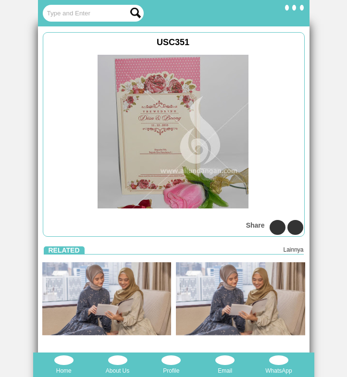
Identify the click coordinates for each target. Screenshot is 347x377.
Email (225, 364)
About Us (117, 364)
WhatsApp (278, 364)
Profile (171, 364)
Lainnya (293, 249)
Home (64, 364)
